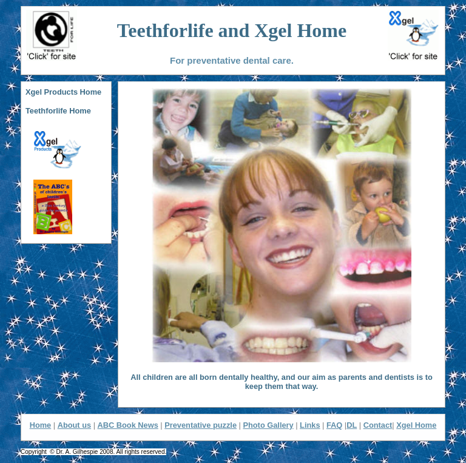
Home (41, 425)
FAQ (334, 425)
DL (351, 425)
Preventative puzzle (200, 425)
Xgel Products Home (63, 91)
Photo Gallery (268, 425)
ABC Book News (128, 425)
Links (310, 425)
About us (74, 425)
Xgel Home (416, 425)
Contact (378, 425)
